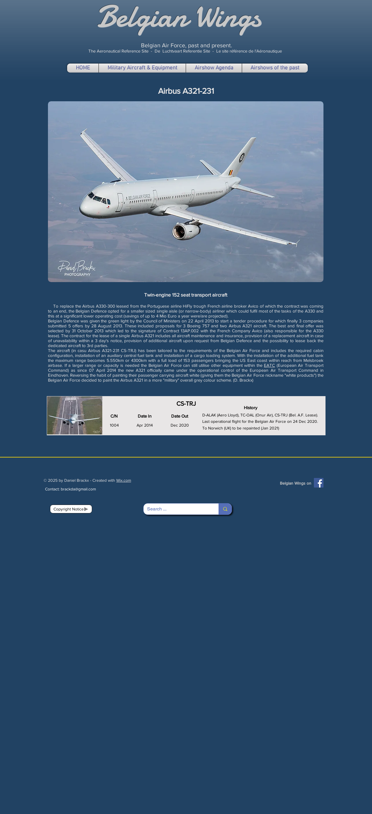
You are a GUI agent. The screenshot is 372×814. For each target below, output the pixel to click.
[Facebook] (318, 483)
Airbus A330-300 (98, 306)
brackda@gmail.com (78, 489)
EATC (269, 365)
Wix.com (123, 480)
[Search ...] (176, 509)
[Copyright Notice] (71, 509)
